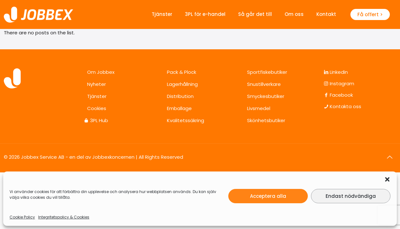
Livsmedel (258, 108)
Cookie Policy (22, 217)
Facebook (340, 95)
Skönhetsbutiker (266, 120)
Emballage (179, 108)
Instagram (341, 83)
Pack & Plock (181, 72)
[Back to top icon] (389, 157)
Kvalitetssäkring (185, 120)
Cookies (96, 108)
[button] (387, 179)
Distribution (180, 96)
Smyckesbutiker (265, 96)
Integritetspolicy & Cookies (63, 217)
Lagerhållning (182, 84)
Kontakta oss (344, 106)
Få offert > (370, 14)
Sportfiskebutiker (267, 72)
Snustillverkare (264, 84)
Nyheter (96, 84)
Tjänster (97, 96)
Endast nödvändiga (351, 196)
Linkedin (338, 72)
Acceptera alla (268, 196)
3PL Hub (99, 120)
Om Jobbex (100, 72)
